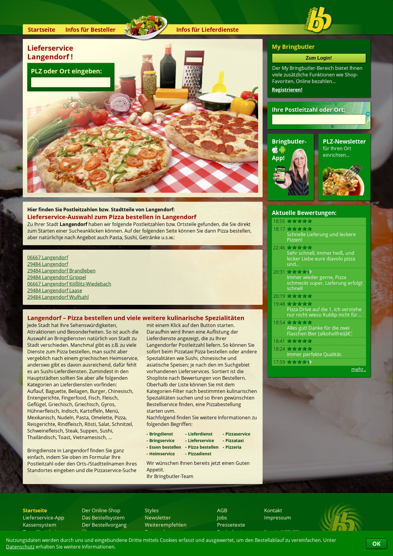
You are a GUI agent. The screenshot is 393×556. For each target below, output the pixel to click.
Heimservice (162, 453)
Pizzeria (233, 447)
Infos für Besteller (90, 29)
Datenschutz (20, 546)
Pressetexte (231, 524)
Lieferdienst (200, 434)
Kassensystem (39, 524)
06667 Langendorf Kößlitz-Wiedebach (69, 284)
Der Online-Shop (101, 510)
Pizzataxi (234, 440)
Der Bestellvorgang (104, 524)
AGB (222, 510)
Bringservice (161, 440)
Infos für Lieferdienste (207, 29)
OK (376, 543)
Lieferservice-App (43, 517)
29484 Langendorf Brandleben (61, 270)
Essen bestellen (165, 447)
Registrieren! (287, 89)
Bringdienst (161, 434)
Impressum (277, 517)
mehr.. (358, 369)
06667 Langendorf (47, 257)
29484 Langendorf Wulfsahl (58, 297)
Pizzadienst (199, 453)
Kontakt (273, 510)
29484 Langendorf (47, 264)
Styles (152, 510)
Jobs (222, 517)
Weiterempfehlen (165, 524)
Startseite (41, 29)
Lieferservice (201, 440)
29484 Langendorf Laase (54, 290)
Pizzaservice (237, 434)
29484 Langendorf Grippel (56, 277)
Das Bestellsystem (103, 517)
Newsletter (158, 517)
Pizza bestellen (203, 447)
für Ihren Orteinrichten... (344, 166)
